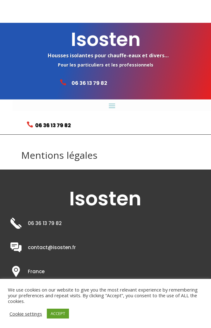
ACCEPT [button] (58, 313)
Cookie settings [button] (25, 314)
